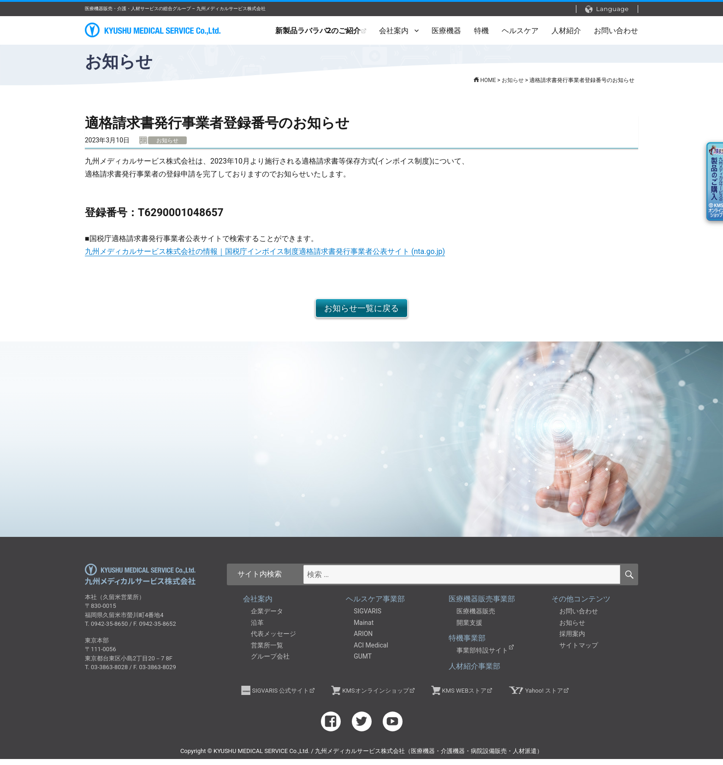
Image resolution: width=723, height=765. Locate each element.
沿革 (257, 628)
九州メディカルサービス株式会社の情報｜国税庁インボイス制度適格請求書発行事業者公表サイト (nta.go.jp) (265, 251)
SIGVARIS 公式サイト (280, 696)
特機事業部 (467, 644)
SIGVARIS (367, 617)
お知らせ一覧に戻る (361, 308)
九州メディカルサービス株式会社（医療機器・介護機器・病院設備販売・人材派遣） (154, 30)
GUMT (363, 662)
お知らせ (572, 628)
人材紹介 (566, 30)
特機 (481, 30)
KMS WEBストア (464, 696)
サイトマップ (578, 651)
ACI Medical (371, 651)
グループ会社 (270, 662)
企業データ (267, 617)
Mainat (363, 628)
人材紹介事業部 (474, 672)
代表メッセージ (273, 640)
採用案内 (572, 640)
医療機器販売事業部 (482, 605)
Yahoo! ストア (544, 696)
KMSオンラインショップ (375, 696)
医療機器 (446, 30)
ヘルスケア (520, 30)
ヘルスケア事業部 (375, 605)
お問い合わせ (616, 30)
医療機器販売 (475, 617)
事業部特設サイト (482, 656)
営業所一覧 (267, 651)
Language (607, 9)
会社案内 (394, 30)
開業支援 (469, 628)
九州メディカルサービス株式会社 (140, 581)
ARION (363, 640)
